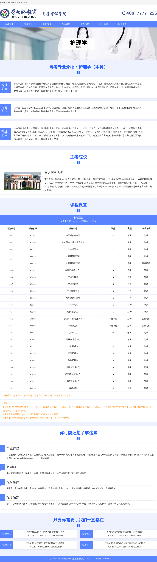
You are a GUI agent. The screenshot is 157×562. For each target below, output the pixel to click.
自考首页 (9, 24)
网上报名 (122, 24)
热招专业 (47, 24)
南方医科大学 (53, 172)
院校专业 (28, 24)
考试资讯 (66, 24)
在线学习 (103, 24)
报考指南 (85, 24)
